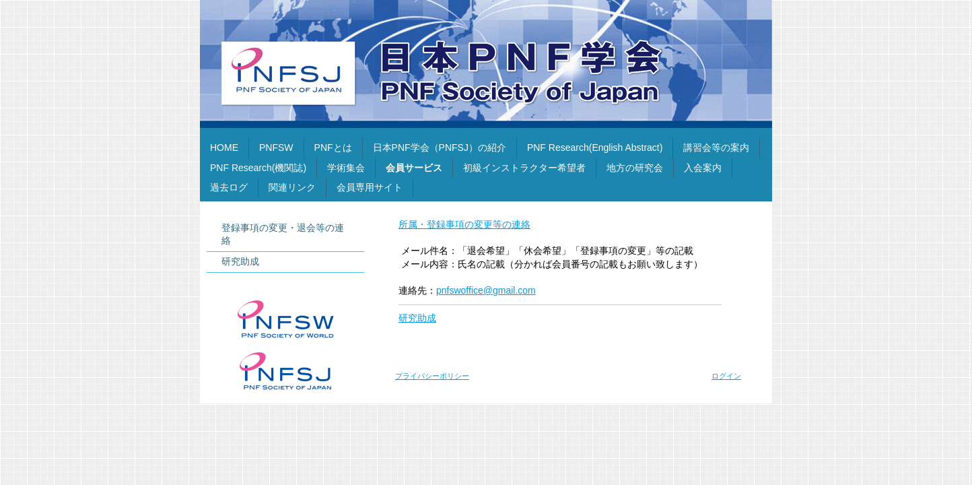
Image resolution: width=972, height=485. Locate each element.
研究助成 (417, 318)
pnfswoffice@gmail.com (486, 290)
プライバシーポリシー (432, 376)
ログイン (726, 376)
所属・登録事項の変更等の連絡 (464, 224)
